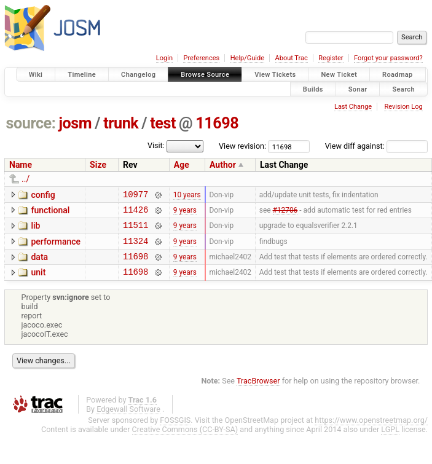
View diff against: (376, 146)
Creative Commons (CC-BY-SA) (185, 440)
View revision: (242, 146)
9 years (185, 212)
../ (25, 179)
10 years (187, 195)
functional (50, 212)
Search (403, 89)
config (43, 195)
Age (181, 165)
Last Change (353, 107)
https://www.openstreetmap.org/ (371, 431)
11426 (135, 213)
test (163, 123)
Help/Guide (247, 58)
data (39, 264)
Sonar (357, 89)
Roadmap (397, 75)
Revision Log (403, 107)
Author (223, 165)
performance (56, 247)
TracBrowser (258, 391)
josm (75, 123)
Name (20, 165)
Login (164, 58)
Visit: (156, 145)
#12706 (285, 212)
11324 (135, 248)
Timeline (82, 75)
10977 (135, 196)
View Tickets (275, 75)
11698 (216, 123)
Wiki (36, 75)
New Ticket (339, 75)
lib (35, 229)
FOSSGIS (175, 431)
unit (38, 281)
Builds (313, 89)
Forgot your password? (388, 58)
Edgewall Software (128, 420)
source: (31, 123)
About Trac (291, 58)
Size (98, 165)
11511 (135, 230)
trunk (120, 123)
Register (330, 58)
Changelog (138, 75)
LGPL (390, 440)
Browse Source (205, 75)
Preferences (201, 58)
